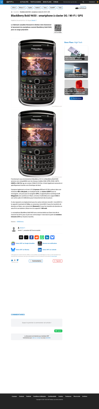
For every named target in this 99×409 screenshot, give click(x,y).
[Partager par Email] (21, 237)
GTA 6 (14, 7)
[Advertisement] (36, 36)
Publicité (28, 396)
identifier (48, 338)
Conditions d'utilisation (39, 396)
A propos (14, 396)
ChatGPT (52, 7)
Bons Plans (47, 2)
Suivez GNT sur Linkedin (49, 249)
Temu (45, 7)
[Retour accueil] (10, 2)
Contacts (21, 396)
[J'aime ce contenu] (12, 260)
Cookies (60, 396)
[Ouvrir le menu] (1, 2)
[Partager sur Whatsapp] (42, 237)
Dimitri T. (22, 228)
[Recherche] (83, 2)
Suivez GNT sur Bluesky (22, 249)
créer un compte (36, 338)
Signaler (57, 261)
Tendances (68, 396)
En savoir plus (53, 256)
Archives (84, 396)
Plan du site (77, 396)
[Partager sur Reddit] (37, 237)
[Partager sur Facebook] (31, 237)
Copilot (30, 7)
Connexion (92, 2)
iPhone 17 (22, 7)
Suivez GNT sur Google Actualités (25, 243)
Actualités (24, 2)
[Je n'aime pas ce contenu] (18, 260)
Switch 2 (37, 7)
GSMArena (20, 221)
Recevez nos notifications (50, 243)
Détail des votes (15, 262)
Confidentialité (52, 396)
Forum (55, 2)
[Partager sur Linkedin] (47, 237)
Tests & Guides (35, 2)
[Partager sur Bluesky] (52, 237)
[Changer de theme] (97, 1)
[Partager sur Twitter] (26, 237)
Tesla (60, 7)
